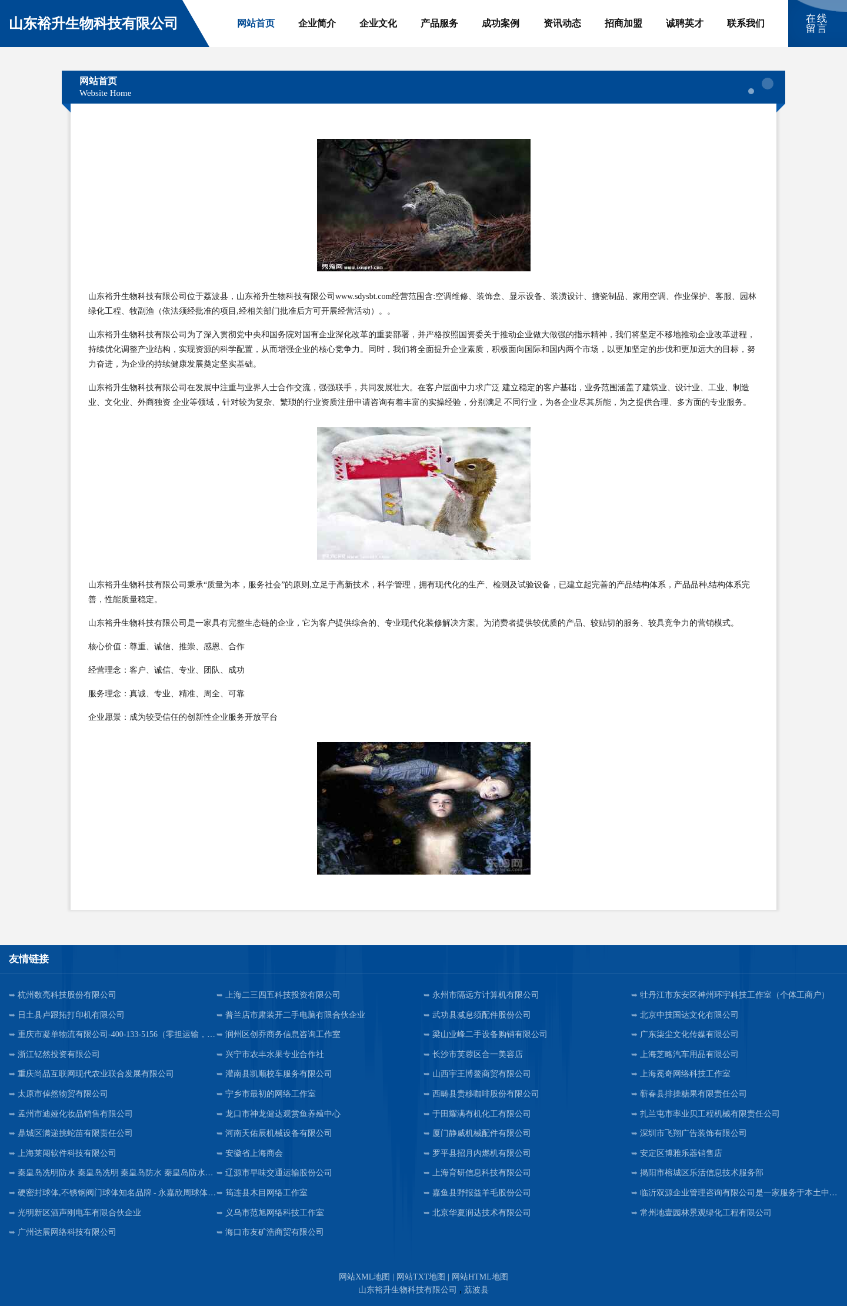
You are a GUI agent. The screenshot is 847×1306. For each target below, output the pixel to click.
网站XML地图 (364, 1276)
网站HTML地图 (480, 1276)
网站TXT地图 (420, 1276)
